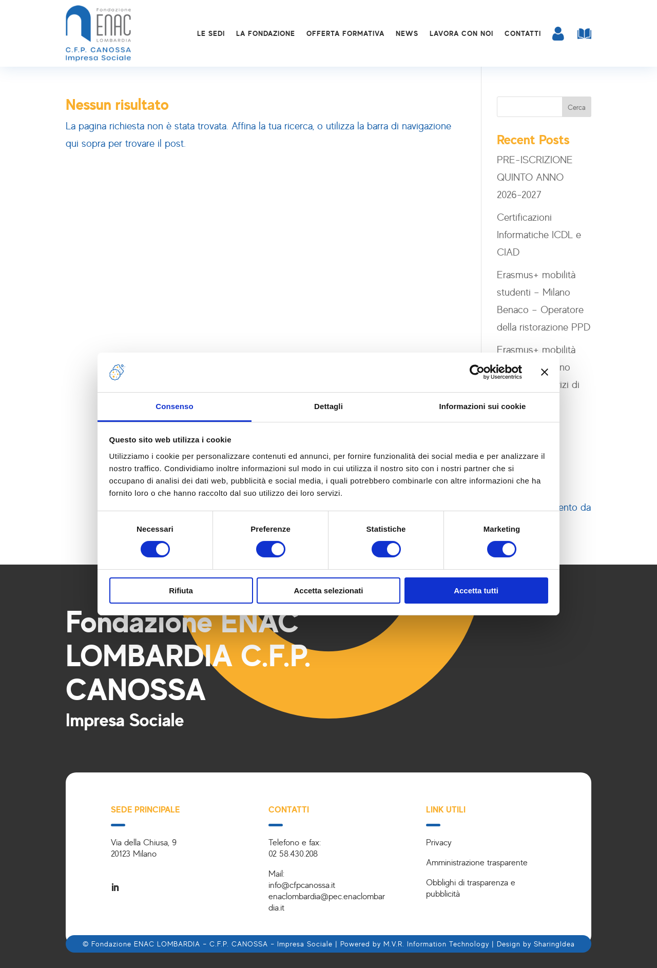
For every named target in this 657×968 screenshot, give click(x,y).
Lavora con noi (461, 33)
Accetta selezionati (328, 590)
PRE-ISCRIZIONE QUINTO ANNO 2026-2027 (535, 177)
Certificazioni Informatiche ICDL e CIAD (539, 234)
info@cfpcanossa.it (301, 884)
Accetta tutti (476, 590)
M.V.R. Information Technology (436, 943)
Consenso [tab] (174, 406)
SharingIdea (554, 943)
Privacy (439, 842)
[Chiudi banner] (544, 372)
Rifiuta (181, 590)
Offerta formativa (345, 33)
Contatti (523, 33)
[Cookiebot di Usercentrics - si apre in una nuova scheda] (477, 372)
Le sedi (211, 33)
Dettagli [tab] (328, 406)
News (407, 33)
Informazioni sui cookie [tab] (482, 406)
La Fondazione (265, 33)
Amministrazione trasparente (477, 862)
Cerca (577, 107)
